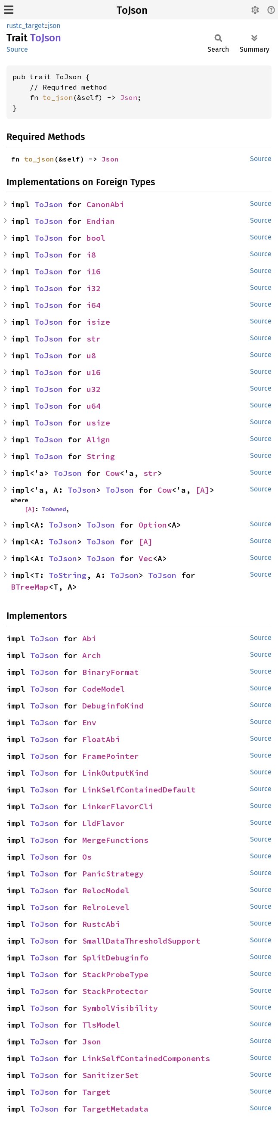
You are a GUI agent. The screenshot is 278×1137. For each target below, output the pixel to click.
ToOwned (54, 509)
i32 (93, 288)
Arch (91, 655)
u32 (93, 389)
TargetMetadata (115, 1109)
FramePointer (110, 756)
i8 (91, 255)
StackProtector (115, 991)
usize (98, 423)
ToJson (132, 10)
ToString (67, 575)
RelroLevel (106, 907)
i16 (93, 271)
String (100, 456)
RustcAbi (101, 924)
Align (98, 439)
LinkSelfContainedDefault (139, 790)
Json (128, 97)
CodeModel (103, 689)
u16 (93, 372)
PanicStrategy (113, 874)
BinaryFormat (110, 672)
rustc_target (25, 26)
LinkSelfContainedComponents (146, 1058)
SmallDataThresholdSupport (141, 941)
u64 (93, 406)
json (54, 26)
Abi (89, 638)
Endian (100, 221)
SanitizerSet (110, 1075)
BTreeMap (30, 587)
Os (87, 857)
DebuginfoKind (113, 706)
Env (89, 722)
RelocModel (106, 890)
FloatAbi (101, 739)
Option (153, 525)
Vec (146, 558)
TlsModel (101, 1025)
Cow (112, 473)
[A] (202, 490)
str (93, 339)
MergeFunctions (115, 840)
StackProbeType (115, 974)
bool (95, 238)
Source (17, 49)
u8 (91, 355)
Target (96, 1092)
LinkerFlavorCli (117, 806)
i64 (93, 305)
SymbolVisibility (120, 1008)
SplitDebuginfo (115, 958)
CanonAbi (105, 204)
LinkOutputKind (115, 773)
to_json (58, 97)
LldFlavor (103, 823)
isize (98, 322)
